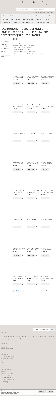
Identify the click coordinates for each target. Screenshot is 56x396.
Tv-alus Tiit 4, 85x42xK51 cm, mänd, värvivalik (32, 277)
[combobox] (35, 9)
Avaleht (3, 24)
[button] (22, 83)
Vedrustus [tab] (4, 43)
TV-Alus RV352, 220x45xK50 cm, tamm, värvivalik (47, 277)
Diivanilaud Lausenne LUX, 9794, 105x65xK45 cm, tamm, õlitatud (47, 77)
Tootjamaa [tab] (4, 46)
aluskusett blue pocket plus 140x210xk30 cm (24, 49)
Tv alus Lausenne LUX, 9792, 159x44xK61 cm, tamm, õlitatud (18, 77)
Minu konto (36, 12)
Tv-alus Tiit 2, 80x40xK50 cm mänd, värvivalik (19, 249)
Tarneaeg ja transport (7, 348)
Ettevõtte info (5, 381)
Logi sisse (42, 12)
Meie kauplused (6, 383)
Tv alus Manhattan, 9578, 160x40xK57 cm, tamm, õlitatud (47, 191)
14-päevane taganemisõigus (9, 360)
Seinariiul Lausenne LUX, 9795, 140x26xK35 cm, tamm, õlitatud (19, 105)
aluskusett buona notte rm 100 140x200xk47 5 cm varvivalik (27, 53)
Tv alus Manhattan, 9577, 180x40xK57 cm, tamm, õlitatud (33, 220)
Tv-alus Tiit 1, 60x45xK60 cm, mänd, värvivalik (33, 249)
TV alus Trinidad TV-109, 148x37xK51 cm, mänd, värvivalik (18, 191)
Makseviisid (5, 345)
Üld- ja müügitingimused (8, 356)
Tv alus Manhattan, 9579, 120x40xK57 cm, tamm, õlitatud (33, 191)
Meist (3, 350)
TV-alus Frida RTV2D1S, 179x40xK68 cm (46, 134)
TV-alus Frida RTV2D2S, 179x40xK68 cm (32, 134)
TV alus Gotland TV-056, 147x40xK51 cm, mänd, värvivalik (32, 163)
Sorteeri (42, 39)
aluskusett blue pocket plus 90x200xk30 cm (24, 51)
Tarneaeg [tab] (4, 44)
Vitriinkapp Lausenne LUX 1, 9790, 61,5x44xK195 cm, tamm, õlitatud (19, 134)
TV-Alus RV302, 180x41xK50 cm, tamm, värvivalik (47, 249)
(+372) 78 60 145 (27, 2)
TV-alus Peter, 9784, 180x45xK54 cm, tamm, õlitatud (18, 220)
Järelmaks (4, 347)
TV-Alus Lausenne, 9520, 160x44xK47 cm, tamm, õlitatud (33, 77)
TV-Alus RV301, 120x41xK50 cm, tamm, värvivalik (19, 277)
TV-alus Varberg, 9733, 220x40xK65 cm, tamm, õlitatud (47, 220)
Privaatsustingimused (7, 358)
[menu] (28, 19)
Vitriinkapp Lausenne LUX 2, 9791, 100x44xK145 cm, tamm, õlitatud (47, 105)
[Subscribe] (52, 329)
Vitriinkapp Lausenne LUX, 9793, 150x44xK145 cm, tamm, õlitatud (33, 105)
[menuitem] (5, 16)
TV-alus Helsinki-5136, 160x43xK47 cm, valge (18, 163)
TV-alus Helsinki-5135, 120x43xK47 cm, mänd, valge (46, 163)
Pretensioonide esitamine (8, 363)
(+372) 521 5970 (38, 2)
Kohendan (41, 391)
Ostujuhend (5, 365)
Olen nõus (50, 391)
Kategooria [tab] (5, 41)
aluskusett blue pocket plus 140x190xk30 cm (24, 45)
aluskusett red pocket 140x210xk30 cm (22, 47)
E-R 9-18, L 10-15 (48, 2)
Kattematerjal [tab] (5, 49)
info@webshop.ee (9, 379)
